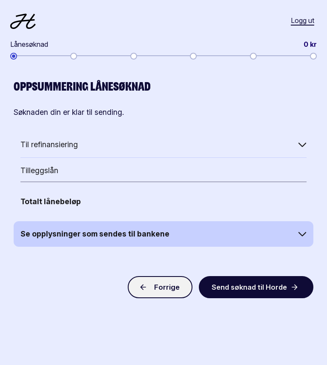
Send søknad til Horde (257, 287)
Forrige (159, 287)
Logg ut (302, 20)
